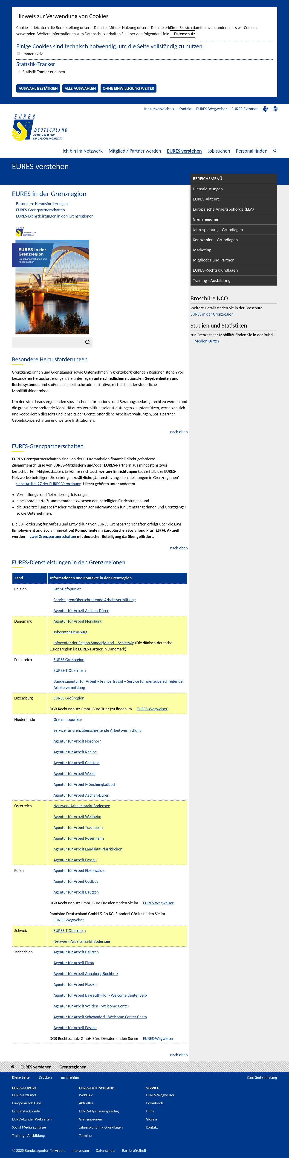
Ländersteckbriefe (26, 1111)
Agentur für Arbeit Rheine (75, 752)
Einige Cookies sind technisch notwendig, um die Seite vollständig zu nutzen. (110, 46)
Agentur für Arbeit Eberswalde (79, 870)
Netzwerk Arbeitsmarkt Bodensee (82, 805)
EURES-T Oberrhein (70, 670)
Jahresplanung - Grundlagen (218, 229)
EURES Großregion (69, 659)
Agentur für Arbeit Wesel (74, 773)
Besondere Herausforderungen (42, 203)
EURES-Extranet (244, 108)
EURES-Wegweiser (211, 108)
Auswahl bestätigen (38, 88)
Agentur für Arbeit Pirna (74, 962)
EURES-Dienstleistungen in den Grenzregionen (54, 216)
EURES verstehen (184, 151)
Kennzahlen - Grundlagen (215, 239)
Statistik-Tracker (35, 64)
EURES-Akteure (206, 199)
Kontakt (185, 108)
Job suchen (219, 151)
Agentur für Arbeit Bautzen (76, 892)
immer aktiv (33, 53)
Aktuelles (86, 1103)
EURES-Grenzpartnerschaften (40, 209)
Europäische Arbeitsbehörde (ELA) (223, 209)
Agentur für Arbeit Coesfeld (77, 762)
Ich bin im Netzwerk (83, 151)
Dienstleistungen (208, 189)
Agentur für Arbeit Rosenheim (79, 838)
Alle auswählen (80, 88)
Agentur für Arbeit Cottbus (76, 881)
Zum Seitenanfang (262, 1077)
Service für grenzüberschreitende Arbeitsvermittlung (98, 730)
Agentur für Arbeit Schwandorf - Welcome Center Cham (100, 1016)
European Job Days (26, 1103)
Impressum (80, 1150)
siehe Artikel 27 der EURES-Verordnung (48, 483)
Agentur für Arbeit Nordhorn (78, 741)
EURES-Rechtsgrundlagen (215, 270)
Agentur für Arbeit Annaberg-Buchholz (86, 973)
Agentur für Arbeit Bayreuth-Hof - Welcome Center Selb (100, 995)
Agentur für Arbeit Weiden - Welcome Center (91, 1006)
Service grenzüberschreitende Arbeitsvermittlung (95, 599)
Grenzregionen (206, 219)
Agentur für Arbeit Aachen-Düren (81, 610)
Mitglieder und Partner (213, 260)
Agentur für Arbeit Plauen (75, 984)
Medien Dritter (206, 341)
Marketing (202, 249)
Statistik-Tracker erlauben (44, 71)
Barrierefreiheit (134, 1150)
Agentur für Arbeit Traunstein (78, 827)
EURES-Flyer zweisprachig (99, 1111)
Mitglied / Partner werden (135, 151)
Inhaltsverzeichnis (159, 108)
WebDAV (86, 1095)
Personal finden (251, 151)
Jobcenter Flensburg (70, 632)
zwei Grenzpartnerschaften (53, 536)
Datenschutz (184, 33)
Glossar (151, 1119)
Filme (150, 1111)
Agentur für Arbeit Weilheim (77, 816)
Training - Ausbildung (211, 280)
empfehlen (70, 1077)
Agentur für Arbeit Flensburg (78, 621)
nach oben (179, 431)
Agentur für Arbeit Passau (75, 859)
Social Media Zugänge (29, 1127)
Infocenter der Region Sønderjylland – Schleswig (94, 642)
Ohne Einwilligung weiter (128, 88)
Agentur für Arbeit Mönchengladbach (85, 784)
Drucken (45, 1077)
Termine (85, 1135)
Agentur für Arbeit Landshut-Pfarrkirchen (88, 849)
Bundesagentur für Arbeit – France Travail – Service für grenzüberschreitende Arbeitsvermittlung (118, 684)
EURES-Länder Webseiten (32, 1119)
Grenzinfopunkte (68, 589)
